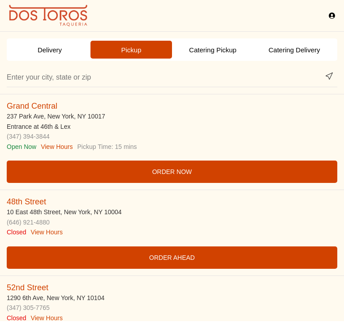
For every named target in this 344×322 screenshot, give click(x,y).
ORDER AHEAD (172, 257)
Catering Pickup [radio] (212, 50)
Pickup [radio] (131, 50)
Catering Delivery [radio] (294, 50)
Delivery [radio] (50, 50)
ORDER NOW (172, 171)
